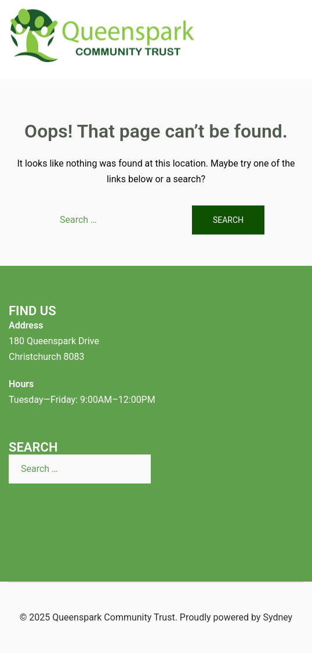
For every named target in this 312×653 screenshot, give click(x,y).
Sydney (277, 617)
